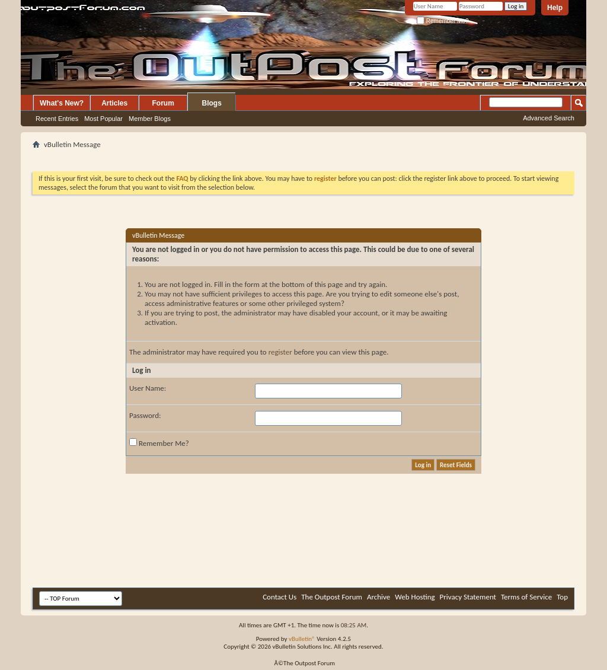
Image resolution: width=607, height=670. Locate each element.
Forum (163, 103)
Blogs (212, 103)
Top (562, 596)
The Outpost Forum (331, 596)
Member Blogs (150, 118)
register (280, 351)
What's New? (62, 103)
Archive (378, 596)
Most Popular (103, 118)
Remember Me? (442, 21)
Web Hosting (415, 596)
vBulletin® (302, 639)
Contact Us (279, 596)
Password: (145, 415)
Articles (114, 103)
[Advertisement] (303, 156)
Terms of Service (526, 596)
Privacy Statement (468, 596)
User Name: (147, 388)
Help (555, 8)
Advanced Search (548, 118)
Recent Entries (57, 118)
